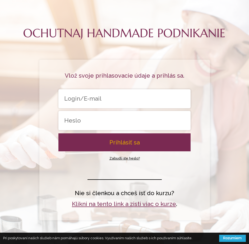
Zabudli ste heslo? (124, 158)
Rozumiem (232, 238)
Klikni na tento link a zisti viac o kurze (124, 203)
